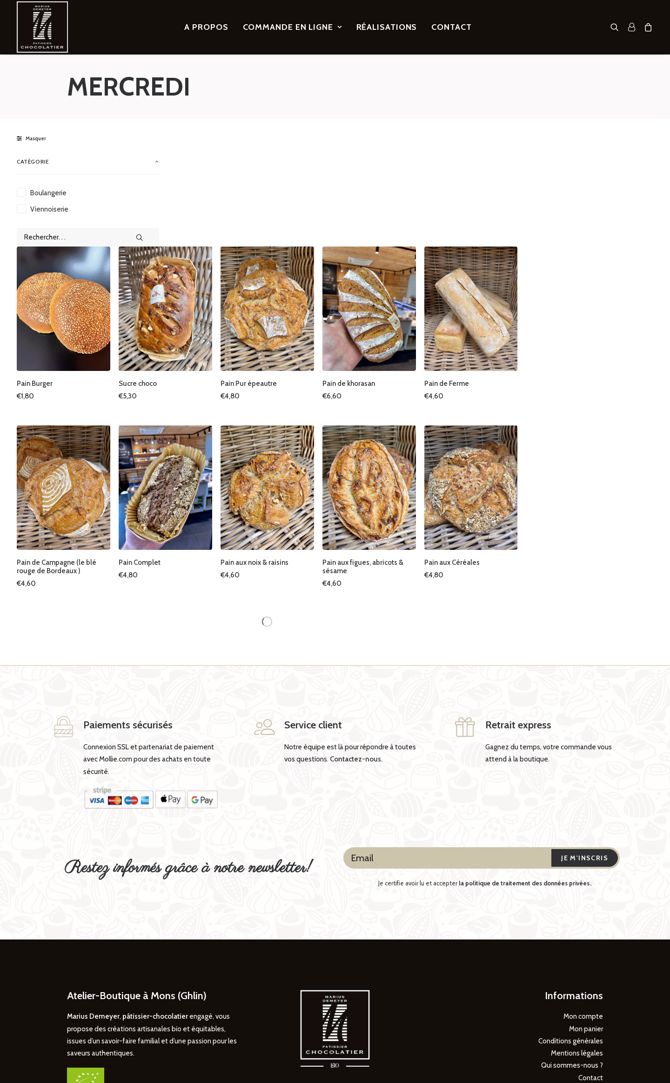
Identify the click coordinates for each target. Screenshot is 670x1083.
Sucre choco (292, 289)
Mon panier (586, 928)
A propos (206, 27)
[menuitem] (206, 27)
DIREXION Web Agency (99, 1060)
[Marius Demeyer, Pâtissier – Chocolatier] (42, 27)
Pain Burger (194, 289)
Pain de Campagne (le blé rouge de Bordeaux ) (215, 466)
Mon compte (583, 916)
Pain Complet (294, 462)
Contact (451, 27)
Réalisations (386, 27)
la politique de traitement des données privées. (525, 782)
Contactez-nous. (356, 658)
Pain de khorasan (493, 289)
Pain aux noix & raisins (404, 462)
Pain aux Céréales (592, 462)
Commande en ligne (292, 27)
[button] (616, 27)
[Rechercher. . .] (88, 237)
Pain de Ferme (586, 289)
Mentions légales (577, 952)
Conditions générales (570, 940)
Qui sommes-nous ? (572, 964)
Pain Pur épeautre (398, 289)
